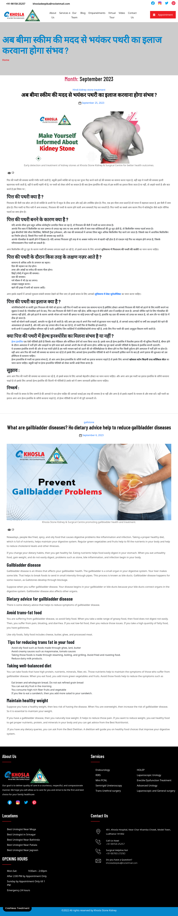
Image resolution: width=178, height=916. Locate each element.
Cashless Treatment (17, 908)
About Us (52, 15)
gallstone (89, 422)
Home (5, 60)
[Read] (160, 3)
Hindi (76, 89)
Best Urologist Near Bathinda (23, 839)
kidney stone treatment (92, 89)
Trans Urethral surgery (108, 790)
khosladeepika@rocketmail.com (51, 3)
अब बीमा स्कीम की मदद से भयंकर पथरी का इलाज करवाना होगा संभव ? (89, 94)
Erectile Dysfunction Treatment (154, 780)
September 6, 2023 (92, 435)
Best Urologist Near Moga (21, 829)
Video (122, 13)
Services (63, 13)
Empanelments (97, 13)
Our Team (74, 15)
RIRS (98, 775)
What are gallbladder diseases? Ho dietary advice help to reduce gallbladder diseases (89, 427)
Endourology (103, 770)
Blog (82, 13)
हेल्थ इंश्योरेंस (17, 341)
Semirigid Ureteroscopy (109, 785)
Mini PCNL (101, 780)
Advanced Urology (147, 785)
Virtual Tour (112, 15)
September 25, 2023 (93, 102)
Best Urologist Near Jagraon (22, 850)
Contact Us (132, 15)
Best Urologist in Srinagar (21, 834)
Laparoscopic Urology (149, 775)
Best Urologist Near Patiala (22, 845)
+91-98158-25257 (15, 3)
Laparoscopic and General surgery (156, 790)
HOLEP (141, 770)
